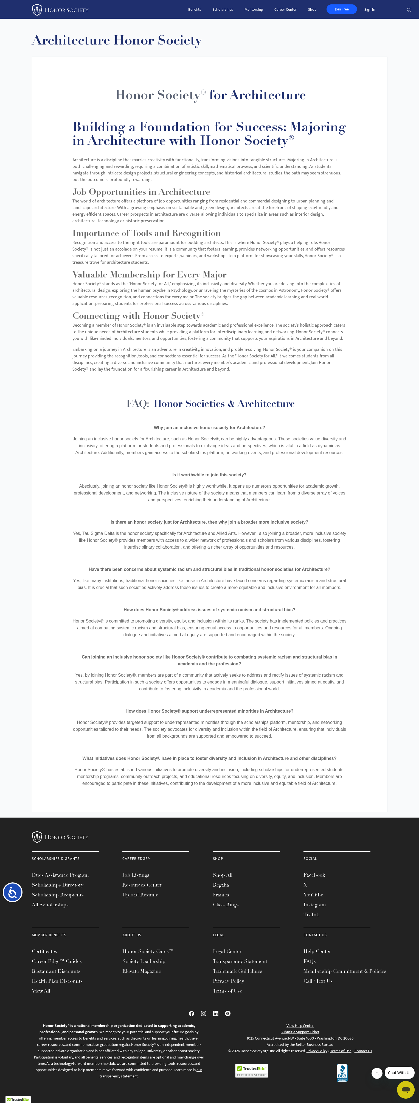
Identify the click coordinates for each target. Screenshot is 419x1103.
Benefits (194, 9)
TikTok (311, 915)
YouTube (313, 895)
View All (41, 991)
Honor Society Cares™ (148, 951)
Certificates (44, 951)
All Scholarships (50, 905)
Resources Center (142, 885)
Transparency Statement (240, 961)
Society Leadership (143, 961)
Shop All (222, 875)
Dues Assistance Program (60, 875)
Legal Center (227, 951)
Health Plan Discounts (57, 981)
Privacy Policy (228, 981)
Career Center (285, 9)
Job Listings (135, 875)
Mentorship (253, 9)
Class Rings (226, 905)
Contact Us (363, 1051)
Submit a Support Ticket (300, 1032)
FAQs (309, 961)
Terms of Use (227, 991)
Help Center (317, 951)
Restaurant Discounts (56, 971)
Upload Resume (140, 895)
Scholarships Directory (57, 885)
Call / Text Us (318, 981)
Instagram (314, 905)
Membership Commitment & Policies (344, 971)
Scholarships (223, 9)
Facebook (314, 875)
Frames (221, 895)
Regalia (221, 885)
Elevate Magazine (141, 971)
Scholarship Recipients (58, 895)
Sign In (369, 9)
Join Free (342, 9)
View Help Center (300, 1026)
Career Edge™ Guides (57, 961)
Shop (312, 9)
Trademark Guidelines (237, 971)
